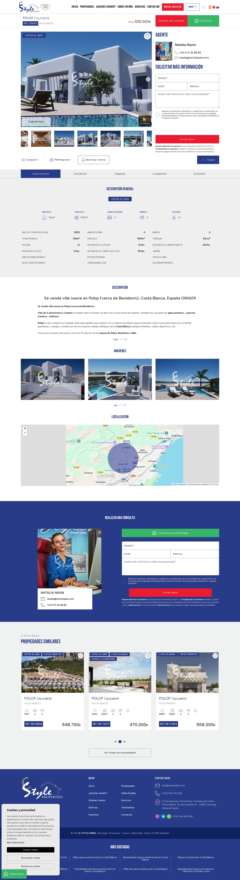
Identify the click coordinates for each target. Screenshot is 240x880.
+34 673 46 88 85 (188, 53)
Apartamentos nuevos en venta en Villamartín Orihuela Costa (196, 870)
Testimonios (127, 807)
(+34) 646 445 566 (182, 816)
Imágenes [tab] (120, 173)
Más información (15, 842)
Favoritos (94, 814)
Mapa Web (136, 833)
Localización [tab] (160, 173)
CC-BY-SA (214, 484)
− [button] (25, 433)
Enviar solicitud (173, 7)
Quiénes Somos (97, 800)
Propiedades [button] (87, 6)
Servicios (140, 6)
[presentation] (172, 127)
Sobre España (125, 6)
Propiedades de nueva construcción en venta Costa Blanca (94, 870)
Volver (208, 159)
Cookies (125, 833)
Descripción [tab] (80, 173)
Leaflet (174, 484)
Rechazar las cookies (30, 866)
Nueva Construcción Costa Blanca (196, 857)
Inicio (75, 6)
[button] (120, 405)
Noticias (93, 807)
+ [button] (25, 428)
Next (149, 79)
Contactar (153, 6)
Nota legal (102, 833)
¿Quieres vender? (106, 6)
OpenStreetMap (194, 484)
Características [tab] (40, 173)
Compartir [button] (29, 160)
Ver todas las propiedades (120, 752)
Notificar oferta (93, 160)
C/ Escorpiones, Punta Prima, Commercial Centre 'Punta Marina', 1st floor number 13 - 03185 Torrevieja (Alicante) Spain (189, 805)
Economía (199, 173)
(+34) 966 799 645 (172, 793)
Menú (192, 7)
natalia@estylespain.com (192, 58)
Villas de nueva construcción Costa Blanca (145, 869)
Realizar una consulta (171, 20)
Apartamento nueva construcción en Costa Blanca (145, 858)
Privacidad (114, 833)
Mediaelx (164, 833)
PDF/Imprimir (60, 160)
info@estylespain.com (173, 785)
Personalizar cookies (30, 857)
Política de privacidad (193, 113)
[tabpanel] (52, 691)
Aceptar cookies (30, 849)
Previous (24, 79)
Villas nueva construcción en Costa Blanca (95, 857)
